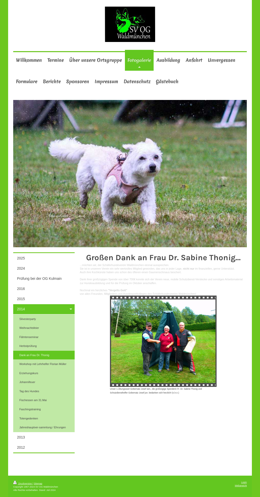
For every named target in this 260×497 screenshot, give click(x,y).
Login (244, 482)
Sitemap (38, 483)
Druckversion (22, 483)
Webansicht (241, 485)
